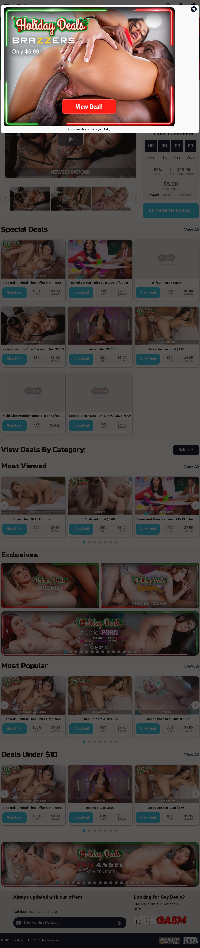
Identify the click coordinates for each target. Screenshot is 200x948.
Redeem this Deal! (171, 210)
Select (184, 449)
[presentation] (5, 45)
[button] (57, 78)
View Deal (14, 292)
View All (191, 229)
